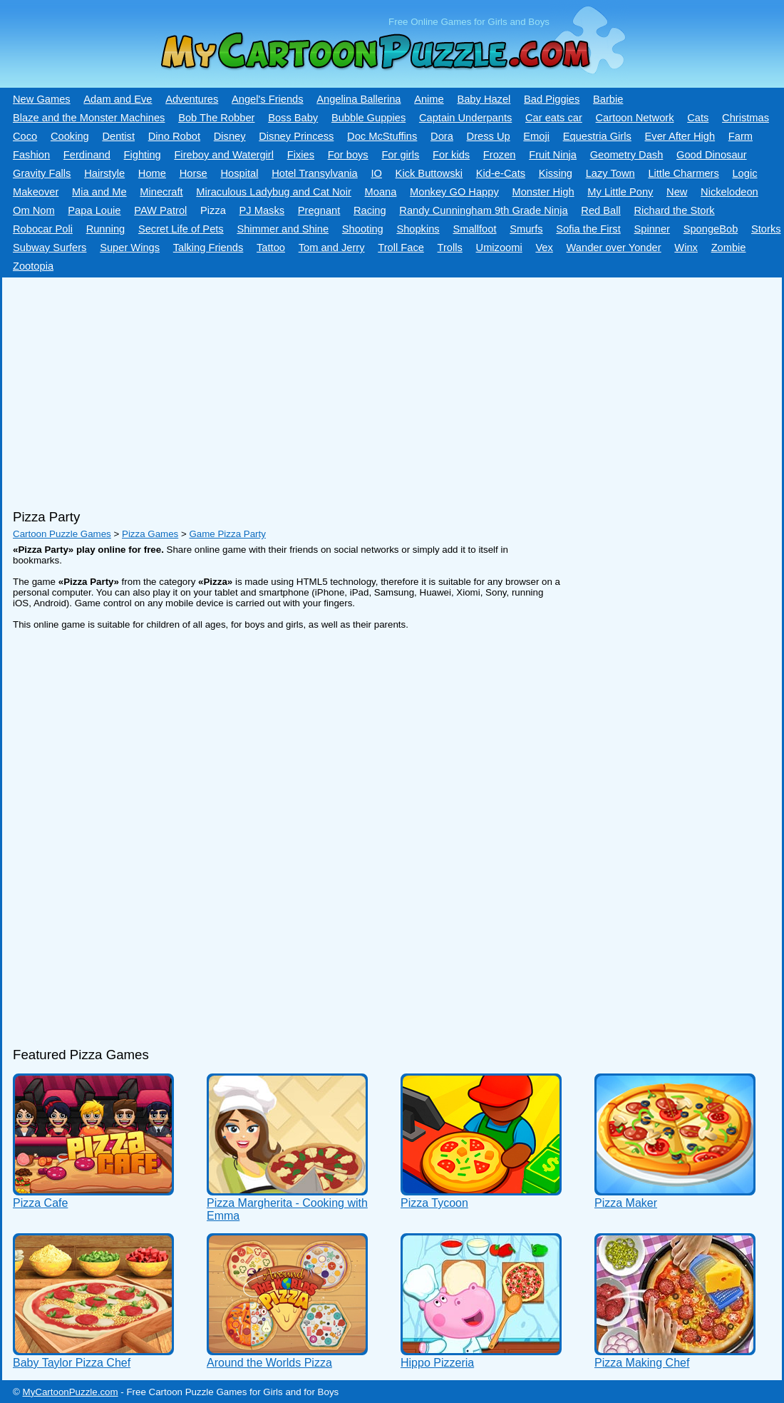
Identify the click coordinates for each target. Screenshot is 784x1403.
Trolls (450, 247)
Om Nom (34, 210)
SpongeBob (711, 229)
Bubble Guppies (368, 117)
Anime (429, 99)
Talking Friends (208, 247)
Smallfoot (474, 229)
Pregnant (319, 210)
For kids (451, 154)
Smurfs (526, 229)
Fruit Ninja (553, 154)
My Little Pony (620, 192)
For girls (400, 154)
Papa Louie (94, 210)
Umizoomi (499, 247)
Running (105, 229)
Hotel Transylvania (315, 173)
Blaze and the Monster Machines (89, 117)
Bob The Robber (216, 117)
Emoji (536, 136)
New (676, 192)
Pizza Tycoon (434, 1203)
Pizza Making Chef (641, 1363)
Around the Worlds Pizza (269, 1363)
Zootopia (33, 266)
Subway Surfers (49, 247)
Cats (697, 117)
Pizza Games (150, 534)
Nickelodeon (729, 192)
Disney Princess (296, 136)
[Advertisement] (387, 388)
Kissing (555, 173)
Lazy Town (610, 173)
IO (376, 173)
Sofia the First (588, 229)
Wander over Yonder (614, 247)
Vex (543, 247)
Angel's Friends (268, 99)
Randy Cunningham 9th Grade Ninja (483, 210)
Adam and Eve (117, 99)
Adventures (191, 99)
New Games (42, 99)
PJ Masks (262, 210)
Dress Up (488, 136)
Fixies (300, 154)
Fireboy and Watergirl (224, 154)
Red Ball (600, 210)
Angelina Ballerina (358, 99)
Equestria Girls (597, 136)
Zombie (728, 247)
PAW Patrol (160, 210)
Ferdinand (86, 154)
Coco (25, 136)
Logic (744, 173)
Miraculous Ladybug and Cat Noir (273, 192)
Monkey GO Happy (454, 192)
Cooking (70, 136)
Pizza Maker (625, 1203)
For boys (348, 154)
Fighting (142, 154)
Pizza (213, 210)
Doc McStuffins (382, 136)
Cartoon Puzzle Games (62, 534)
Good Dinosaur (711, 154)
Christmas (745, 117)
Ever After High (680, 136)
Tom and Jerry (332, 247)
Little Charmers (683, 173)
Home (152, 173)
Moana (381, 192)
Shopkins (417, 229)
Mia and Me (99, 192)
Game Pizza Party (227, 534)
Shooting (362, 229)
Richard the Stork (674, 210)
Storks (766, 229)
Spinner (652, 229)
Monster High (543, 192)
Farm (740, 136)
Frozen (499, 154)
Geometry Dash (627, 154)
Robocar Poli (43, 229)
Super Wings (130, 247)
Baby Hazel (483, 99)
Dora (441, 136)
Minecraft (161, 192)
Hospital (239, 173)
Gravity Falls (42, 173)
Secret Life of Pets (181, 229)
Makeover (35, 192)
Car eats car (553, 117)
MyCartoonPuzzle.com (70, 1392)
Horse (193, 173)
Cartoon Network (635, 117)
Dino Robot (174, 136)
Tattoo (271, 247)
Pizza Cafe (40, 1203)
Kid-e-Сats (500, 173)
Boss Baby (293, 117)
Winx (686, 247)
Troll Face (401, 247)
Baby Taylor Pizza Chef (71, 1363)
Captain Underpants (465, 117)
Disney (230, 136)
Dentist (118, 136)
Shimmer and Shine (283, 229)
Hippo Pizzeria (437, 1363)
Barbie (608, 99)
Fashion (31, 154)
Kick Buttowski (429, 173)
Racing (370, 210)
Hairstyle (104, 173)
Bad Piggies (551, 99)
